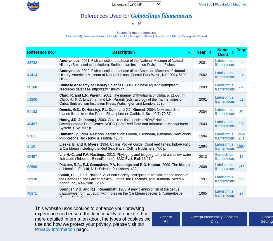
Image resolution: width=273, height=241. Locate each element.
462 (241, 167)
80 (241, 112)
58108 (32, 87)
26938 (32, 179)
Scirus (159, 36)
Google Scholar (141, 36)
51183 (32, 112)
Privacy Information (55, 229)
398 (241, 124)
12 (241, 157)
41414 (32, 75)
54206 (32, 99)
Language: (120, 4)
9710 (31, 146)
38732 (32, 63)
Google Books (117, 36)
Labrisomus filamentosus (224, 63)
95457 (32, 157)
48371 (32, 193)
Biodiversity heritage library (85, 36)
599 (241, 179)
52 (241, 99)
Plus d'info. (222, 4)
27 (241, 193)
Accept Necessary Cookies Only (214, 219)
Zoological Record (194, 36)
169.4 (241, 146)
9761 (31, 136)
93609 (32, 167)
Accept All (166, 219)
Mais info (239, 4)
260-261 (241, 136)
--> (241, 63)
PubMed (172, 36)
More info (205, 4)
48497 (32, 124)
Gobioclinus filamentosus (161, 16)
